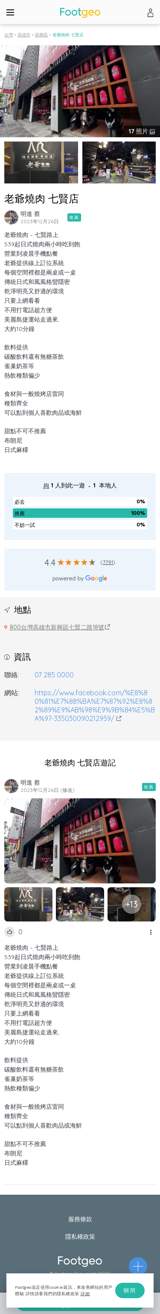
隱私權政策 (80, 1236)
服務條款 (80, 1219)
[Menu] (10, 12)
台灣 (8, 35)
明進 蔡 (30, 214)
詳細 (85, 1293)
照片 (139, 131)
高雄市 (23, 35)
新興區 (41, 35)
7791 (108, 562)
